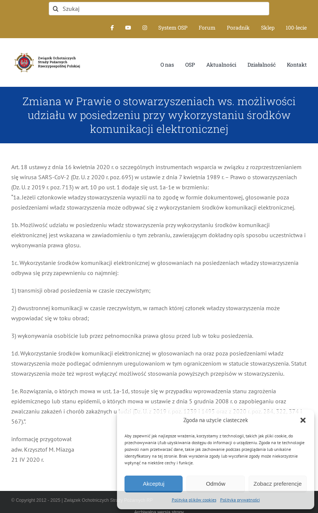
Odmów (215, 483)
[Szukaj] (159, 8)
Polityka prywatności (240, 500)
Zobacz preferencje (278, 483)
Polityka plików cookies (194, 500)
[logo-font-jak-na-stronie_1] (46, 52)
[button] (303, 420)
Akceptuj (154, 483)
